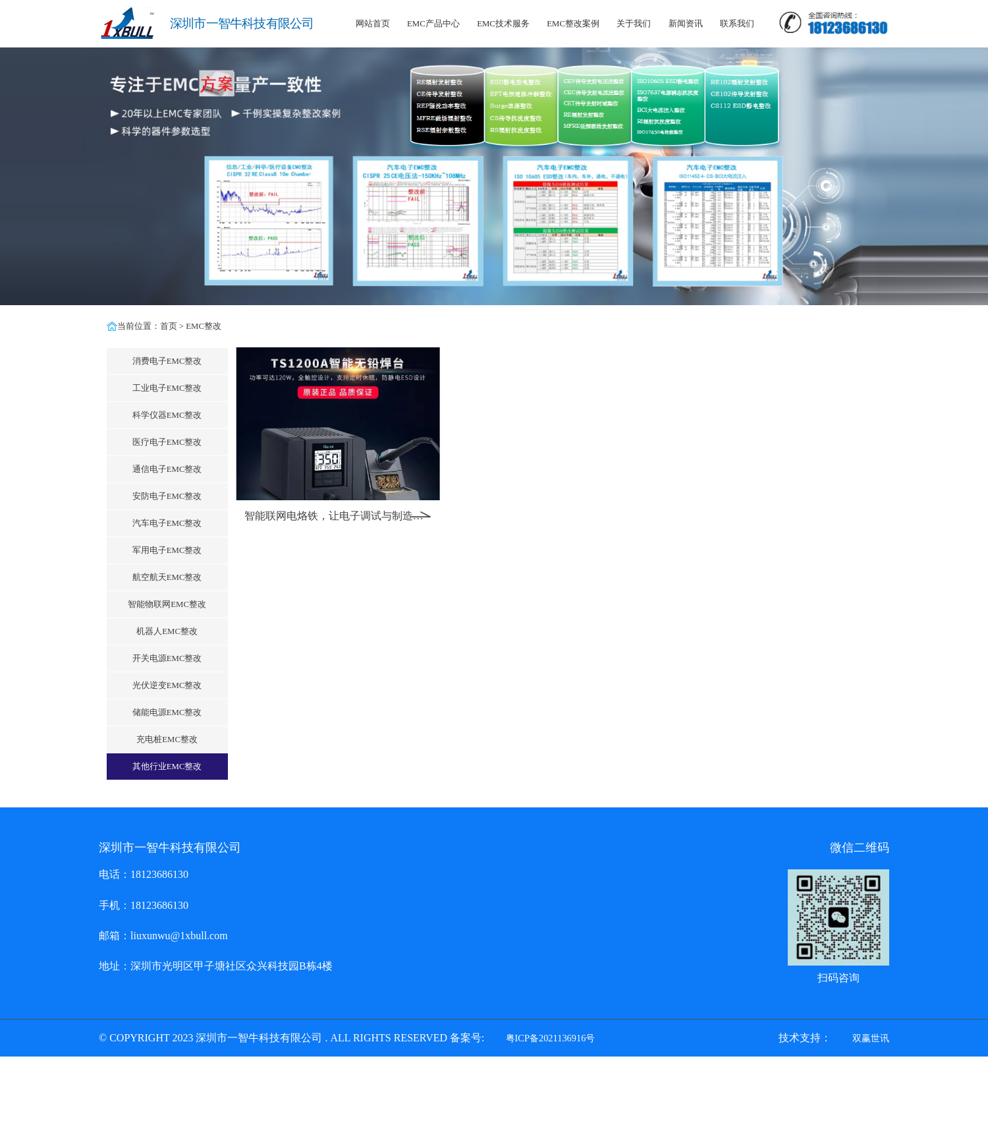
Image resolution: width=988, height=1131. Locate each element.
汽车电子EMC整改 (167, 523)
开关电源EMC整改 (167, 658)
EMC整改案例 (573, 23)
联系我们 (737, 23)
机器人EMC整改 (167, 631)
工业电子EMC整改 (167, 388)
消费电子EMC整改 (167, 361)
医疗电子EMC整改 (167, 442)
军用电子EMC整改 (167, 550)
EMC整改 (203, 326)
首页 (168, 326)
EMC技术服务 (503, 23)
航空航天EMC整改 (167, 577)
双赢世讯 (870, 1038)
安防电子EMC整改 (167, 496)
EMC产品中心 (433, 23)
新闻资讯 (686, 23)
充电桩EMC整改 (167, 739)
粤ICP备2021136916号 (550, 1038)
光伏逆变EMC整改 (167, 685)
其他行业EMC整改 (167, 766)
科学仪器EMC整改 (167, 415)
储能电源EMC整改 (167, 712)
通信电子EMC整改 (167, 469)
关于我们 (634, 23)
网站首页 (373, 23)
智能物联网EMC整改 (167, 604)
